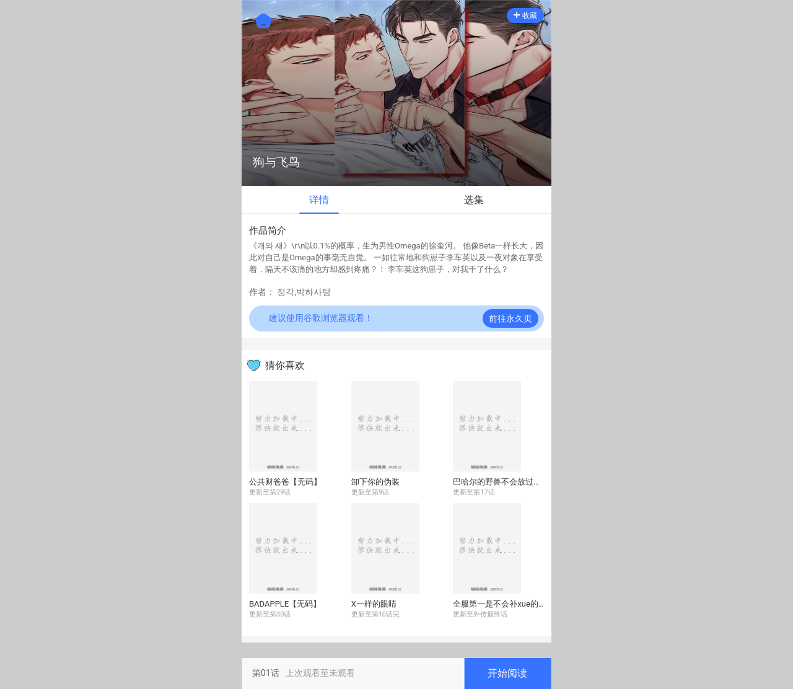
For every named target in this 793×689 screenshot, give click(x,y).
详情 (319, 200)
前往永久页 (510, 318)
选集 (474, 200)
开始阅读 (507, 673)
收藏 (525, 15)
